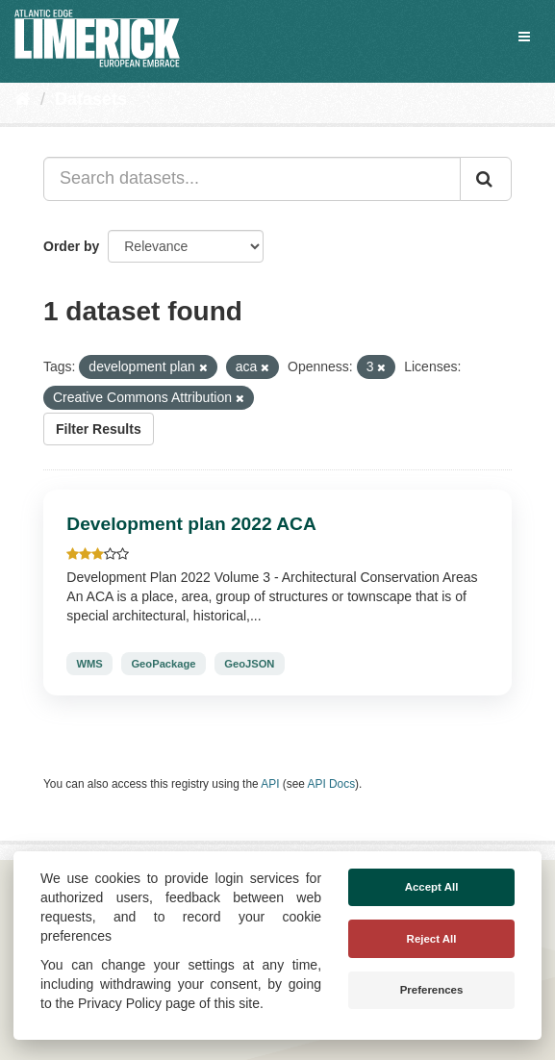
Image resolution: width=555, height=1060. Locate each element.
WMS (89, 663)
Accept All (432, 887)
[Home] (22, 99)
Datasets (91, 99)
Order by (71, 246)
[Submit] (486, 179)
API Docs (332, 784)
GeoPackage (163, 663)
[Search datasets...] (252, 179)
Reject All (432, 939)
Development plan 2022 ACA (190, 524)
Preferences (432, 990)
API (270, 784)
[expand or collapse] (524, 36)
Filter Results (98, 429)
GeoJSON (249, 663)
